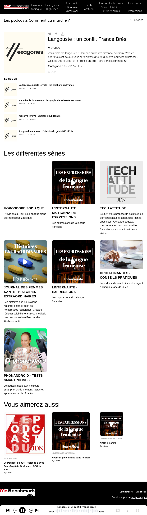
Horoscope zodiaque (36, 7)
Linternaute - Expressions (135, 7)
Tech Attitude (89, 7)
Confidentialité (126, 492)
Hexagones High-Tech (52, 7)
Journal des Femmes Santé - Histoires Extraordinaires (110, 7)
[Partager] (49, 34)
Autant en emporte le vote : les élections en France (46, 85)
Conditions (141, 492)
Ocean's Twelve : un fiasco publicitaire (39, 116)
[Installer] (56, 34)
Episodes (136, 20)
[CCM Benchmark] (17, 492)
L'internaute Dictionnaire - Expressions (71, 7)
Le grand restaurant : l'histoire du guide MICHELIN (46, 131)
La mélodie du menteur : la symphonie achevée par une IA (50, 100)
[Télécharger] (62, 34)
